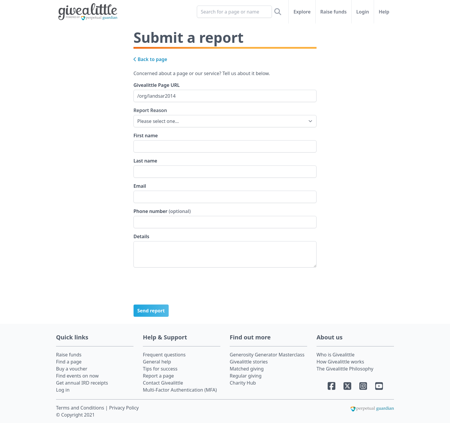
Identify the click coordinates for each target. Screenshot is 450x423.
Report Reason (150, 110)
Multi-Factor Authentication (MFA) (180, 390)
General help (157, 361)
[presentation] (178, 288)
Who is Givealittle (335, 354)
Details (141, 236)
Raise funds (333, 12)
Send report (151, 310)
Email (139, 186)
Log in (63, 390)
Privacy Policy (124, 408)
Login (362, 12)
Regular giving (246, 376)
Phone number (162, 211)
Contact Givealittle (163, 383)
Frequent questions (164, 354)
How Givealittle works (340, 361)
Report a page (158, 376)
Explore (301, 12)
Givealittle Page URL (156, 85)
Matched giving (247, 369)
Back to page (150, 59)
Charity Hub (243, 383)
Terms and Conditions (80, 408)
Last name (145, 161)
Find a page (69, 361)
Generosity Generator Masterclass (267, 354)
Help (384, 12)
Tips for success (160, 369)
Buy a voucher (71, 369)
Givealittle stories (249, 361)
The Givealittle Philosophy (345, 369)
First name (145, 135)
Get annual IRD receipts (82, 383)
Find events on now (77, 376)
